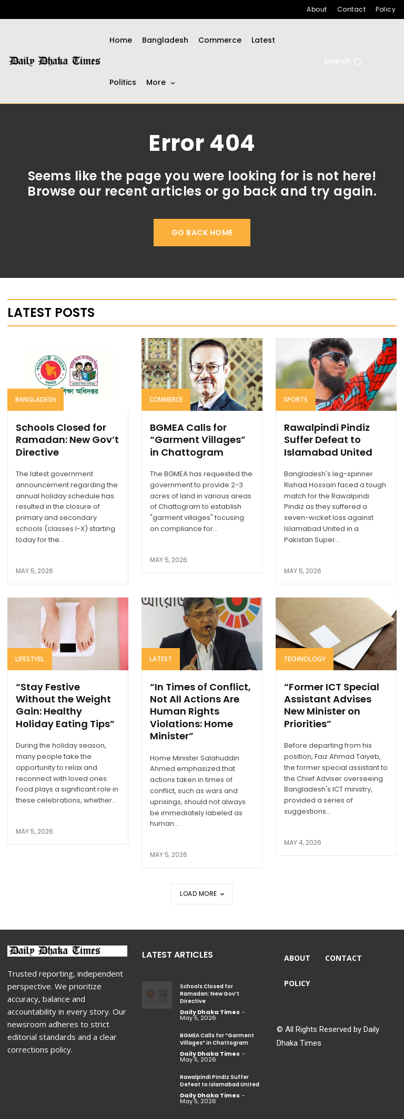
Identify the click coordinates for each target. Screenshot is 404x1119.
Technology (305, 658)
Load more (202, 893)
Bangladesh (35, 399)
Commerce (166, 399)
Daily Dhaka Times (210, 1012)
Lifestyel (29, 658)
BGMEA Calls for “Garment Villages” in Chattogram (198, 440)
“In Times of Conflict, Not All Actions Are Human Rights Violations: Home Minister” (200, 711)
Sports (296, 399)
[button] (343, 61)
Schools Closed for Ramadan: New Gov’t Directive (67, 440)
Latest (160, 658)
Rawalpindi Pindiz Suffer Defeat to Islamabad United (328, 440)
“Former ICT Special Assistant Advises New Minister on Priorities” (331, 705)
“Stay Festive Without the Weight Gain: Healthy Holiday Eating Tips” (65, 705)
